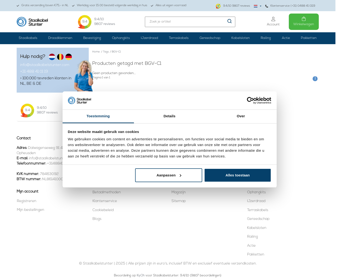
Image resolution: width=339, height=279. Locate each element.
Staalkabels (28, 38)
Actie (286, 38)
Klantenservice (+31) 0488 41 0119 (290, 6)
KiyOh (141, 275)
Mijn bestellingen (30, 210)
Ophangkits (121, 38)
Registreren (26, 201)
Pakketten (309, 38)
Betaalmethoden (107, 192)
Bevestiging (92, 38)
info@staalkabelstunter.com (44, 65)
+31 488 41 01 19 (34, 72)
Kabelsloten (240, 38)
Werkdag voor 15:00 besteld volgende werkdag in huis (109, 5)
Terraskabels (179, 38)
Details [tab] (170, 116)
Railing (266, 38)
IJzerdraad (149, 38)
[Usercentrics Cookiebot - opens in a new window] (250, 100)
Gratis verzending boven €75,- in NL (43, 5)
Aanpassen (169, 175)
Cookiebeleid (103, 210)
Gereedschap (210, 38)
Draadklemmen (60, 38)
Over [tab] (241, 116)
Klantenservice (105, 201)
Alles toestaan (238, 175)
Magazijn (179, 192)
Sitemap (179, 201)
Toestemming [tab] (98, 116)
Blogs (97, 219)
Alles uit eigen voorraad (168, 5)
